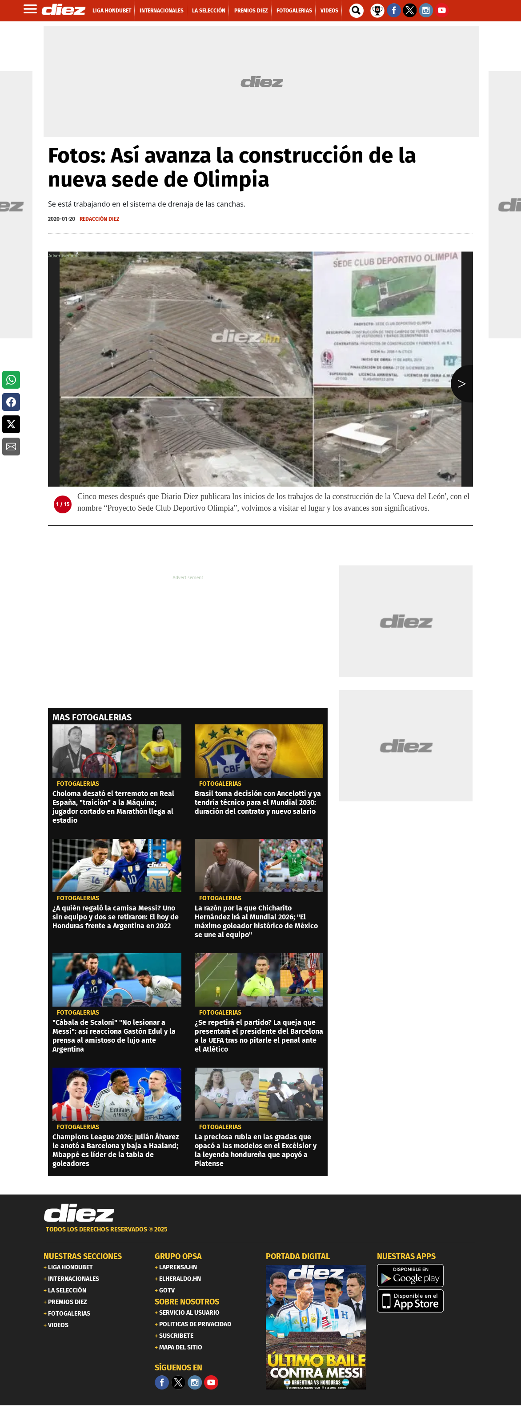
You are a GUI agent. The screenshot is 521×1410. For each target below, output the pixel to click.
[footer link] (260, 1234)
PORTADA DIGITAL (298, 1256)
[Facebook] (162, 1382)
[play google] (427, 1275)
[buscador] (356, 11)
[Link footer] (79, 1213)
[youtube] (211, 1382)
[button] (11, 380)
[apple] (427, 1300)
